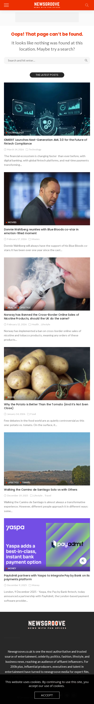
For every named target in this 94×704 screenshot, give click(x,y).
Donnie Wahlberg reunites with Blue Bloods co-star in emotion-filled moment (41, 231)
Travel (26, 482)
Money (12, 568)
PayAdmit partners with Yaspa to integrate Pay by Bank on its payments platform (47, 577)
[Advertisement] (47, 17)
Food (11, 397)
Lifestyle (25, 307)
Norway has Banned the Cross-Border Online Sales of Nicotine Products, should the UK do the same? (41, 316)
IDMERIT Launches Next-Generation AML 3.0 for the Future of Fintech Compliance (45, 142)
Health (12, 307)
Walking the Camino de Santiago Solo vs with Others (40, 490)
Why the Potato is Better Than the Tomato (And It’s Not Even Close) (46, 406)
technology (16, 132)
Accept (47, 695)
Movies (12, 222)
